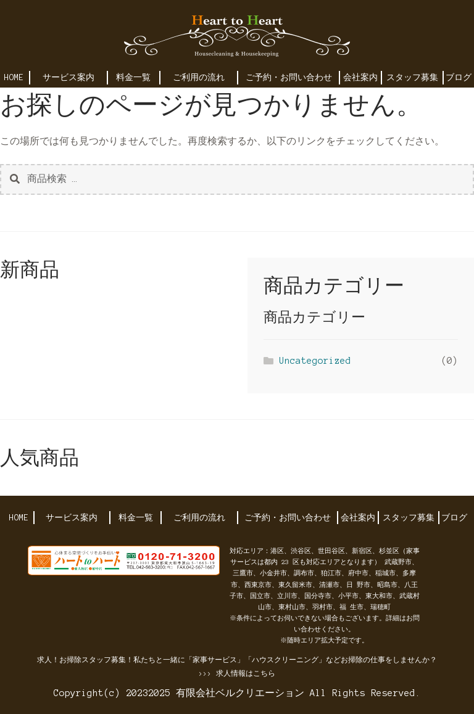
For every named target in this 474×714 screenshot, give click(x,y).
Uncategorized (315, 361)
